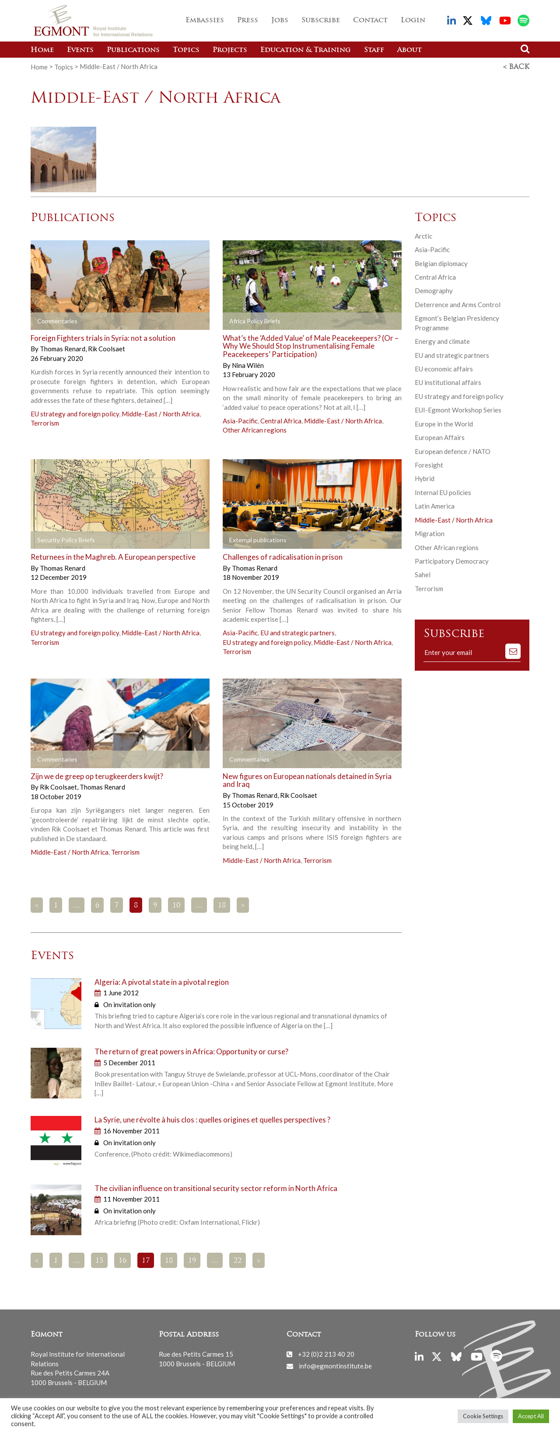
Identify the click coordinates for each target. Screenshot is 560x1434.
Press (247, 20)
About (409, 50)
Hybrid (424, 478)
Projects (230, 50)
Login (413, 20)
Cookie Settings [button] (483, 1416)
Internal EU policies (443, 492)
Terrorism (45, 422)
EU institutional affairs (448, 382)
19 (192, 1260)
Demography (434, 290)
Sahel (422, 574)
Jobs (279, 20)
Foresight (429, 464)
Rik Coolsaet (106, 348)
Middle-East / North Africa (161, 413)
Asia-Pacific (240, 420)
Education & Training (305, 50)
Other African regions (255, 429)
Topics (186, 50)
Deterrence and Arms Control (457, 304)
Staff (374, 50)
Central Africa (280, 420)
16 (122, 1260)
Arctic (423, 235)
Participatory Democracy (452, 561)
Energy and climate (442, 341)
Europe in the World (444, 423)
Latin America (435, 505)
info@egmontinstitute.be (335, 1365)
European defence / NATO (452, 450)
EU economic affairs (444, 368)
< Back (516, 66)
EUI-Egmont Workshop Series (458, 409)
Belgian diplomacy (441, 263)
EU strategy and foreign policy (75, 413)
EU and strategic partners (297, 632)
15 (99, 1260)
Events (80, 50)
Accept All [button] (531, 1416)
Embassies (205, 20)
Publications (133, 50)
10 (176, 905)
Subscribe (320, 20)
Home (42, 50)
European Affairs (440, 437)
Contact (370, 20)
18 (222, 905)
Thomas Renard (63, 348)
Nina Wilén (248, 365)
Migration (429, 533)
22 (238, 1260)
